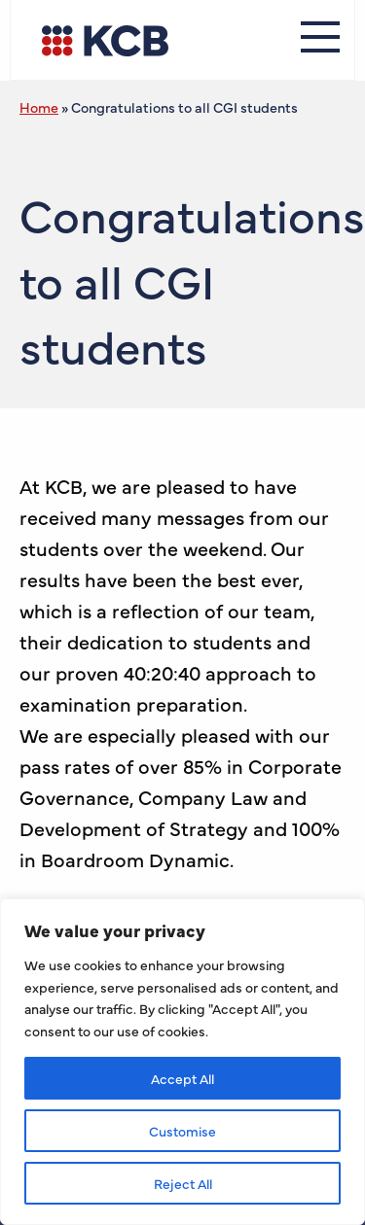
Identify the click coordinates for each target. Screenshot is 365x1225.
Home (38, 107)
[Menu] (320, 40)
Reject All (183, 1183)
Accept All (182, 1078)
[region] (182, 1061)
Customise (182, 1130)
